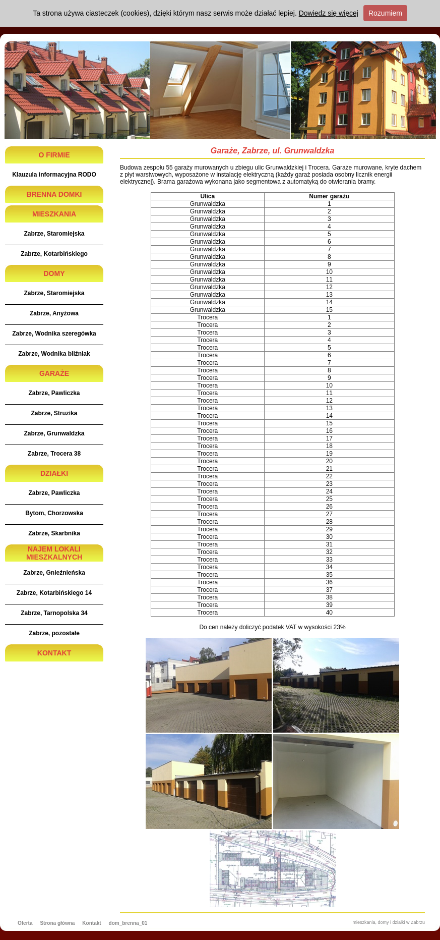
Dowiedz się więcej (328, 13)
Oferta (25, 923)
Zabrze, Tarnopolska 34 (54, 613)
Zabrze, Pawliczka (54, 393)
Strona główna (57, 923)
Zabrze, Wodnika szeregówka (54, 333)
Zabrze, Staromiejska (54, 233)
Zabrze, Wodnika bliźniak (54, 353)
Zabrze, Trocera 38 (54, 453)
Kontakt (91, 923)
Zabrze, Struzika (54, 413)
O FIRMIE (54, 155)
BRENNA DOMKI (54, 194)
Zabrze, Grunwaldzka (54, 433)
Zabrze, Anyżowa (54, 313)
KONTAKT (54, 653)
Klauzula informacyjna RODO (54, 174)
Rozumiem (385, 13)
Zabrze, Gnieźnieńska (54, 572)
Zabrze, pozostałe (54, 633)
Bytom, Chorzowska (54, 513)
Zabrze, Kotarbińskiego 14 (54, 592)
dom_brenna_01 (128, 923)
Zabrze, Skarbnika (54, 533)
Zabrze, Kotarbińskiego (54, 253)
